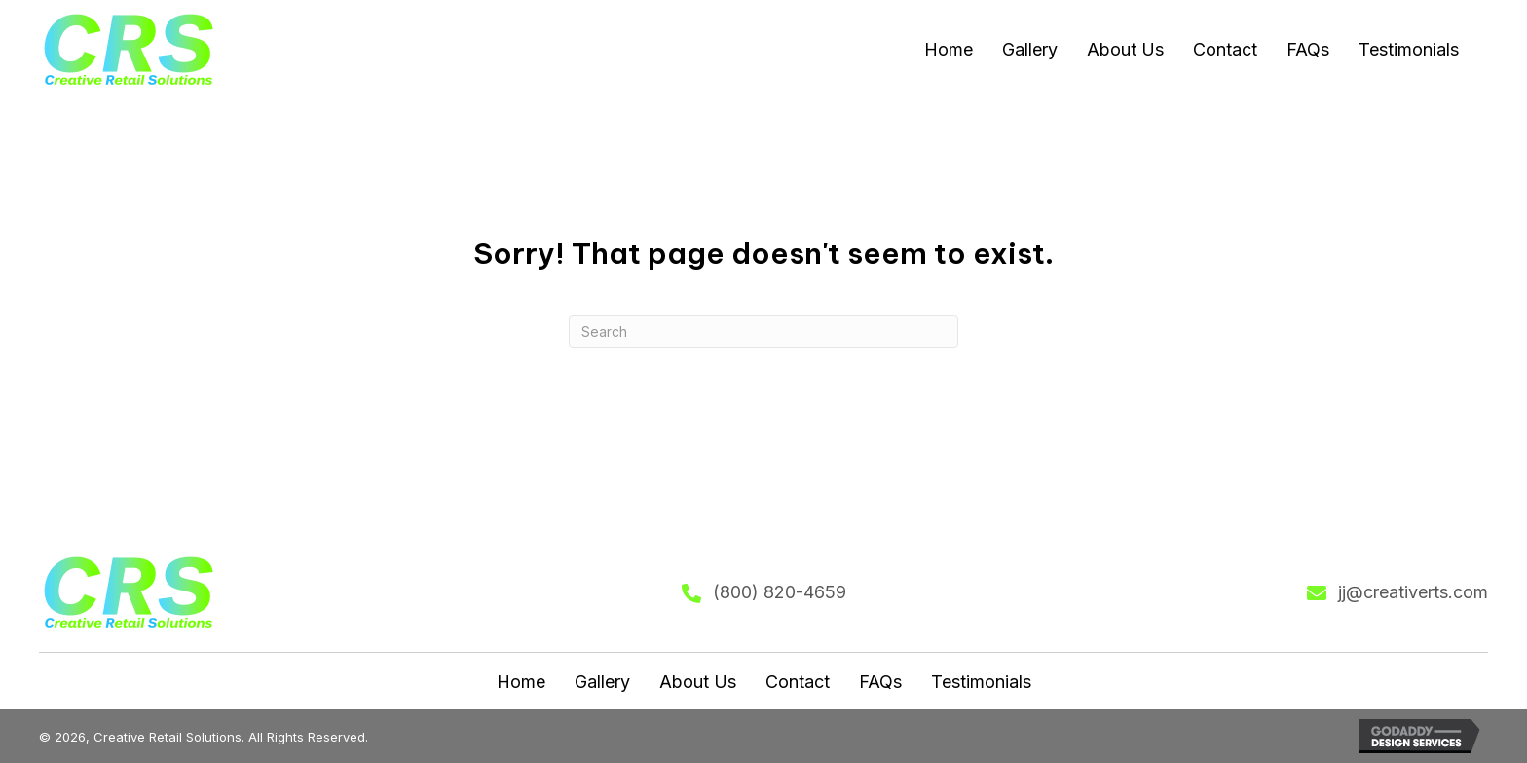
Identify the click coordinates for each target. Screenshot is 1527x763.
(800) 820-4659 (779, 592)
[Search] (763, 331)
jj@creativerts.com (1413, 592)
